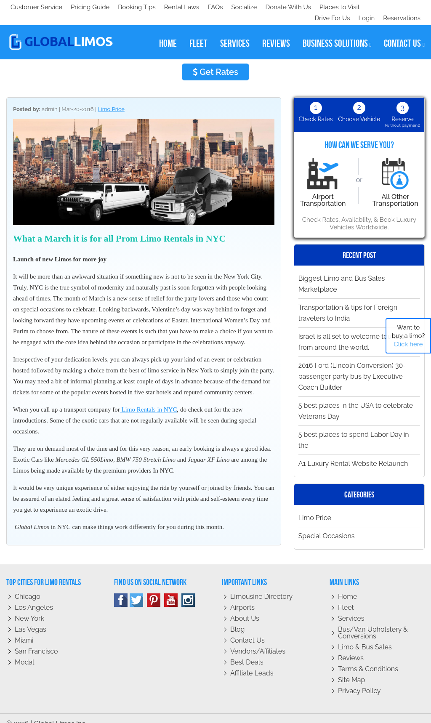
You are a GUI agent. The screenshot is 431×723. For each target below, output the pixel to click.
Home (347, 586)
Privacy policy (359, 680)
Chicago (27, 586)
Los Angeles (34, 597)
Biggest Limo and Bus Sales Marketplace (341, 272)
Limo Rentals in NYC (148, 398)
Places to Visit (184, 7)
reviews (276, 32)
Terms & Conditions (368, 658)
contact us (404, 32)
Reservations (401, 7)
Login (365, 7)
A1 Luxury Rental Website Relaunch (353, 453)
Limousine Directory (261, 586)
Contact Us (247, 629)
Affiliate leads (251, 662)
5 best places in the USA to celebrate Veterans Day (355, 400)
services (235, 32)
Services (351, 607)
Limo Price (111, 98)
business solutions (337, 32)
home (168, 32)
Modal (24, 651)
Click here (408, 344)
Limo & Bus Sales (365, 636)
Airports (242, 597)
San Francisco (36, 640)
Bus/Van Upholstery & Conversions (373, 621)
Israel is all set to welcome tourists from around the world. (351, 331)
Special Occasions (326, 525)
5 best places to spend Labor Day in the (353, 429)
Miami (24, 629)
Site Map (351, 669)
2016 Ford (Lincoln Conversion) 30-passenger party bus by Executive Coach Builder (352, 365)
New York (29, 607)
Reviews (351, 647)
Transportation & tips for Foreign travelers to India (348, 301)
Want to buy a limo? (408, 336)
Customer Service (36, 7)
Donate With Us (131, 7)
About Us (244, 607)
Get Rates (215, 61)
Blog (237, 618)
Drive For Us (328, 7)
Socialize (85, 7)
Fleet (346, 597)
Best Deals (246, 651)
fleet (198, 32)
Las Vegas (30, 618)
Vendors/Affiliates (257, 640)
